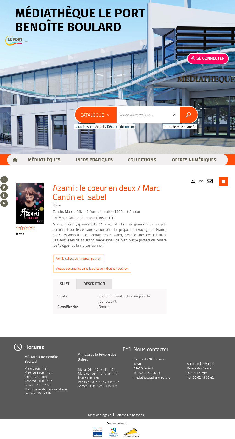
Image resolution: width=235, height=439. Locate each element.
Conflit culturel (110, 296)
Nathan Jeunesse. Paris (86, 217)
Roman (104, 306)
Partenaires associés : (131, 415)
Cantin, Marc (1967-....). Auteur (77, 211)
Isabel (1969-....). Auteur (122, 211)
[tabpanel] (109, 301)
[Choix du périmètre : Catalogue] (96, 115)
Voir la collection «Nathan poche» (78, 258)
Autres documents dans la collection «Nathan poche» (92, 268)
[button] (44, 159)
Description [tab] (94, 283)
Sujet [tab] (64, 283)
